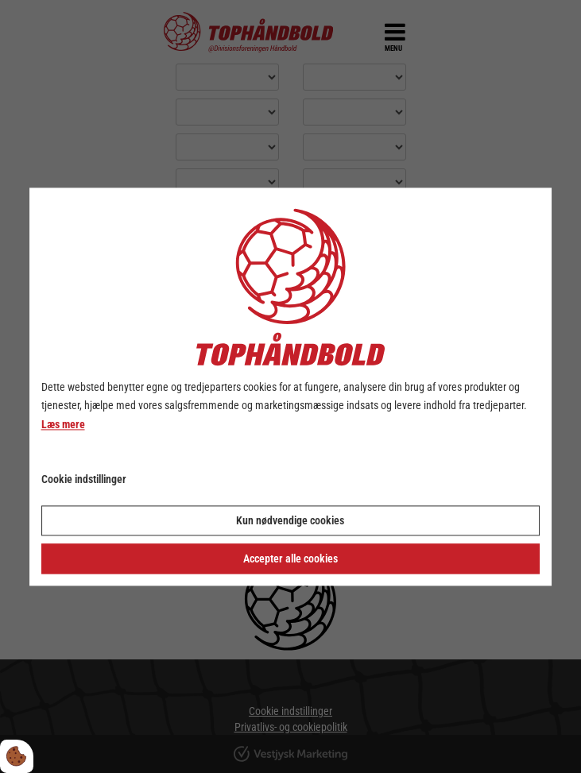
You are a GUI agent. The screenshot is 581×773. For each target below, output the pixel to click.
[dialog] (290, 386)
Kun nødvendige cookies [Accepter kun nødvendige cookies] (290, 520)
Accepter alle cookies (290, 558)
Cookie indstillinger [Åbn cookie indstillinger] (83, 479)
